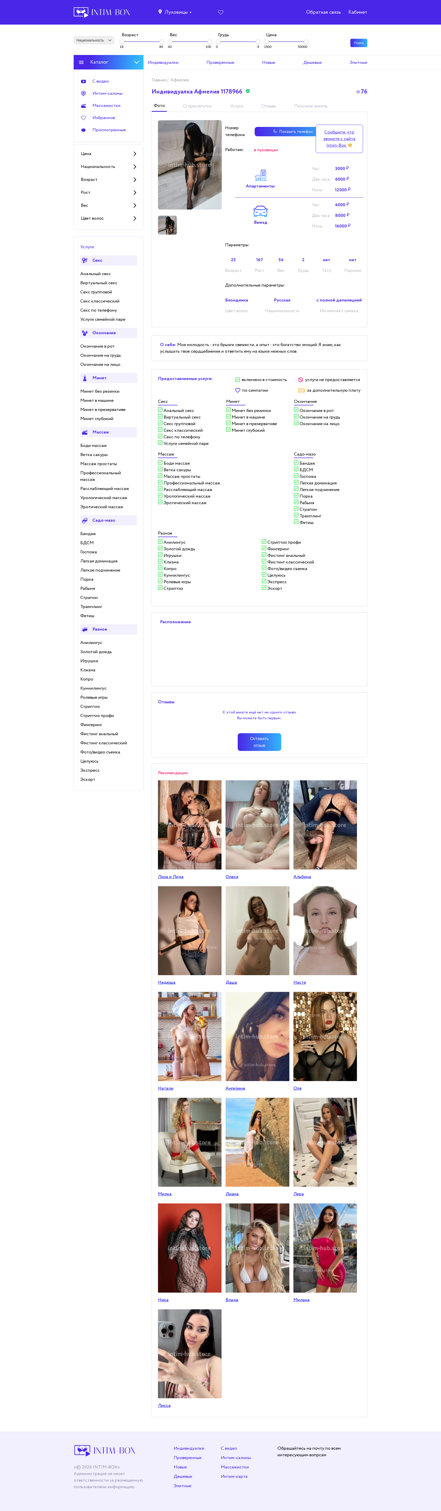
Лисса (164, 1405)
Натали (165, 1088)
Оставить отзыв (259, 742)
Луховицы (176, 12)
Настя (299, 982)
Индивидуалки (189, 1448)
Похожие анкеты (310, 106)
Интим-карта (234, 1476)
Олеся (232, 877)
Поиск (359, 43)
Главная (159, 80)
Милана (301, 1300)
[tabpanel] (190, 164)
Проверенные (188, 1458)
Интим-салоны (236, 1458)
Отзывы (268, 106)
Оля (297, 1088)
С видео (229, 1448)
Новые (180, 1467)
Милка (165, 1194)
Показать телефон (276, 132)
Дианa (232, 1194)
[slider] (121, 41)
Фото (159, 105)
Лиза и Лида (171, 877)
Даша (231, 982)
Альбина (302, 877)
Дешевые (183, 1476)
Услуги (236, 106)
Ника (163, 1300)
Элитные (182, 1486)
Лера (298, 1194)
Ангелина (235, 1088)
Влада (232, 1300)
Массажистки (235, 1467)
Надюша (166, 982)
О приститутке (197, 106)
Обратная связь (323, 12)
